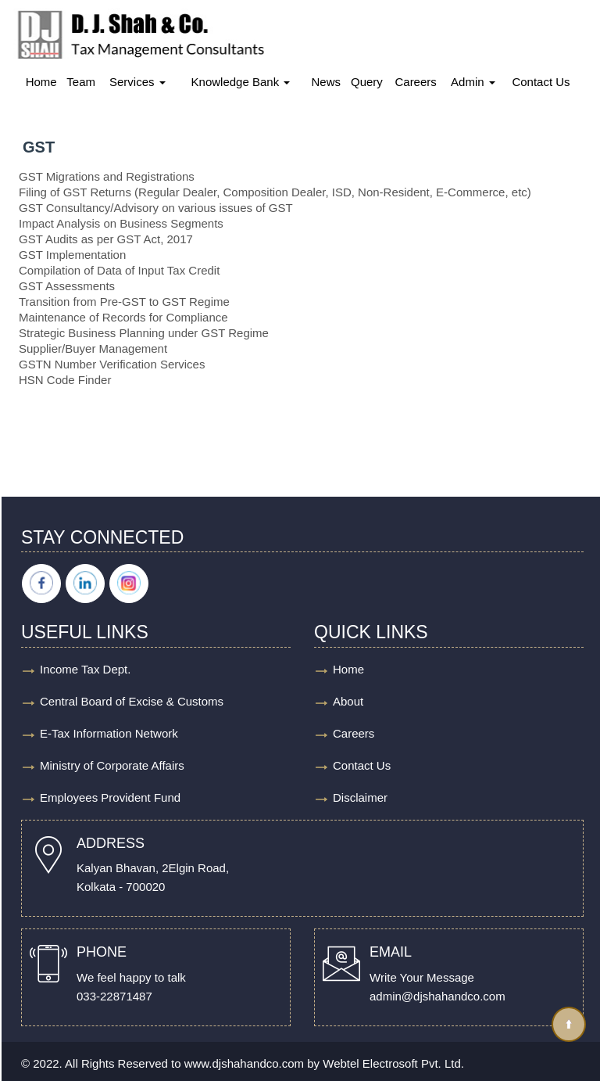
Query (367, 81)
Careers (415, 81)
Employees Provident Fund (110, 797)
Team (80, 81)
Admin (473, 81)
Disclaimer (360, 797)
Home (41, 81)
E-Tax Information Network (109, 733)
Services (137, 81)
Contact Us (541, 81)
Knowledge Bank (241, 81)
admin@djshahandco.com (437, 996)
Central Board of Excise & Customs (131, 701)
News (326, 81)
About (348, 701)
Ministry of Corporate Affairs (112, 765)
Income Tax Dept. (85, 669)
